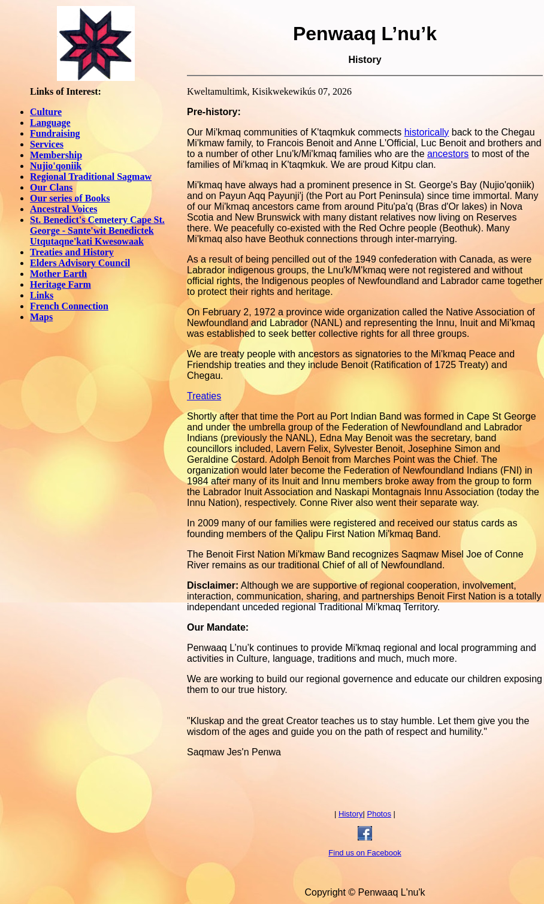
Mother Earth (58, 274)
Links (41, 295)
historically (426, 132)
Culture (46, 112)
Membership (56, 155)
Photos (379, 813)
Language (50, 122)
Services (47, 144)
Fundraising (55, 133)
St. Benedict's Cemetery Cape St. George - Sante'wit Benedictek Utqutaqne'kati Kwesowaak (97, 230)
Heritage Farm (60, 284)
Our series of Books (70, 198)
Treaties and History (72, 252)
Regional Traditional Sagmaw (91, 176)
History (350, 813)
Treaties (204, 396)
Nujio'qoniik (55, 166)
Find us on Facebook (364, 852)
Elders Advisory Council (80, 263)
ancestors (448, 154)
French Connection (69, 306)
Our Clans (51, 187)
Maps (41, 317)
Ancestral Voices (63, 209)
